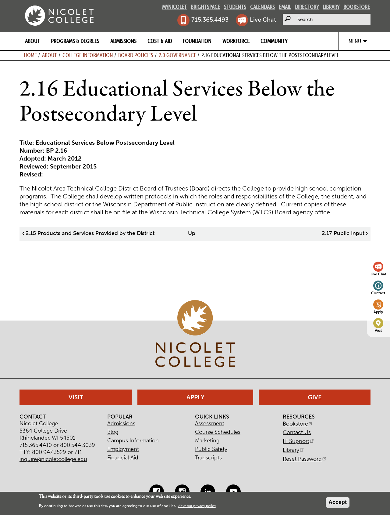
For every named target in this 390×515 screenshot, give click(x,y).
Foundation (197, 41)
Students (235, 7)
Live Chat (263, 19)
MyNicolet (174, 7)
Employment (123, 449)
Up (191, 233)
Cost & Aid (159, 41)
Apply (378, 312)
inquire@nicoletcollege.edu (53, 459)
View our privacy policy (197, 506)
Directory (307, 7)
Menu (355, 41)
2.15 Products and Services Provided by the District (88, 233)
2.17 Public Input (345, 233)
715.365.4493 (210, 19)
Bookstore (356, 7)
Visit (378, 330)
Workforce (236, 41)
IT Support (299, 441)
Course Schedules (217, 432)
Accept (337, 502)
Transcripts (208, 457)
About (32, 41)
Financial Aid (122, 457)
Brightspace (205, 7)
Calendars (262, 7)
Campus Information (133, 440)
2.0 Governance (177, 55)
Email (285, 7)
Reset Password (305, 458)
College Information (87, 55)
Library (331, 7)
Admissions (123, 41)
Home (30, 55)
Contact (378, 293)
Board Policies (135, 55)
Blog (112, 432)
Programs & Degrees (75, 41)
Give (315, 397)
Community (274, 41)
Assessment (209, 423)
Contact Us (297, 432)
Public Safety (211, 449)
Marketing (207, 440)
